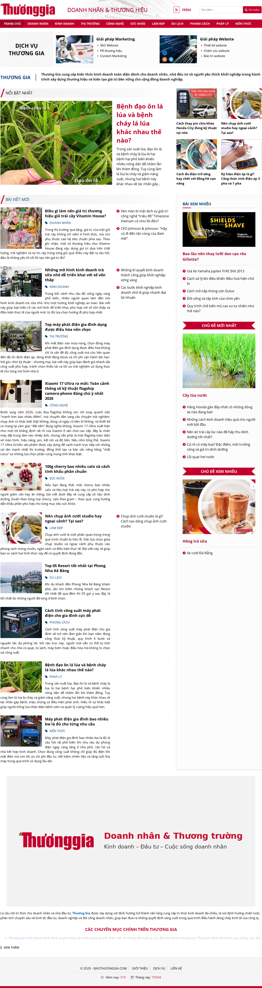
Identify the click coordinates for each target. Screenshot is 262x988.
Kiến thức (243, 24)
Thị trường (90, 24)
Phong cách (200, 24)
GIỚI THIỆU (140, 968)
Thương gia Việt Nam (25, 938)
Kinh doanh (64, 24)
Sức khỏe (137, 24)
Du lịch (177, 24)
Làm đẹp (158, 24)
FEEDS (186, 10)
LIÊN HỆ (176, 968)
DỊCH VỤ (159, 968)
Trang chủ (12, 24)
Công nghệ (115, 24)
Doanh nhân (38, 24)
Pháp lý (222, 24)
